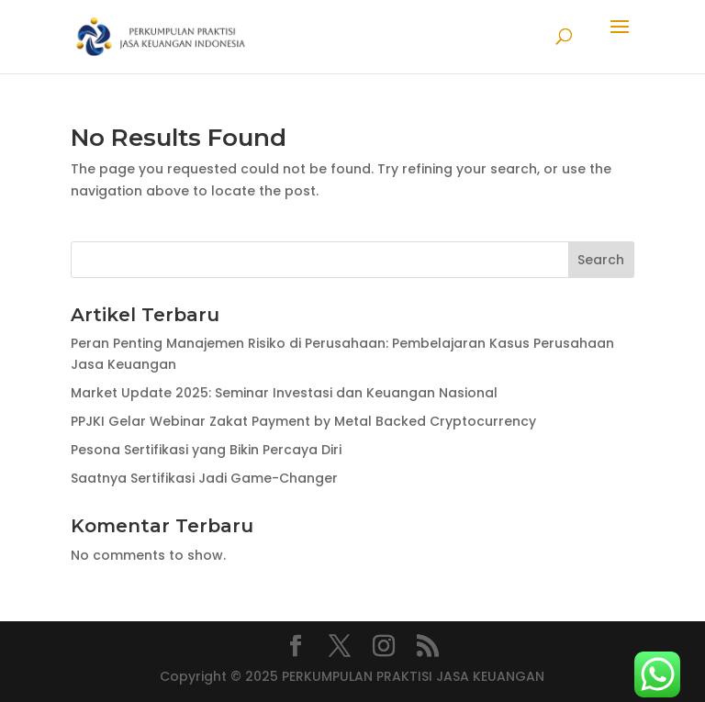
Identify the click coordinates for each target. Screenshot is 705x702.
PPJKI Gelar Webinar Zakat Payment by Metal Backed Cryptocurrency (303, 421)
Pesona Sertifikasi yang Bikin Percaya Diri (206, 449)
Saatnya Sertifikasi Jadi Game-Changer (204, 478)
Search (600, 260)
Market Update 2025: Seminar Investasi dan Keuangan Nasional (284, 393)
